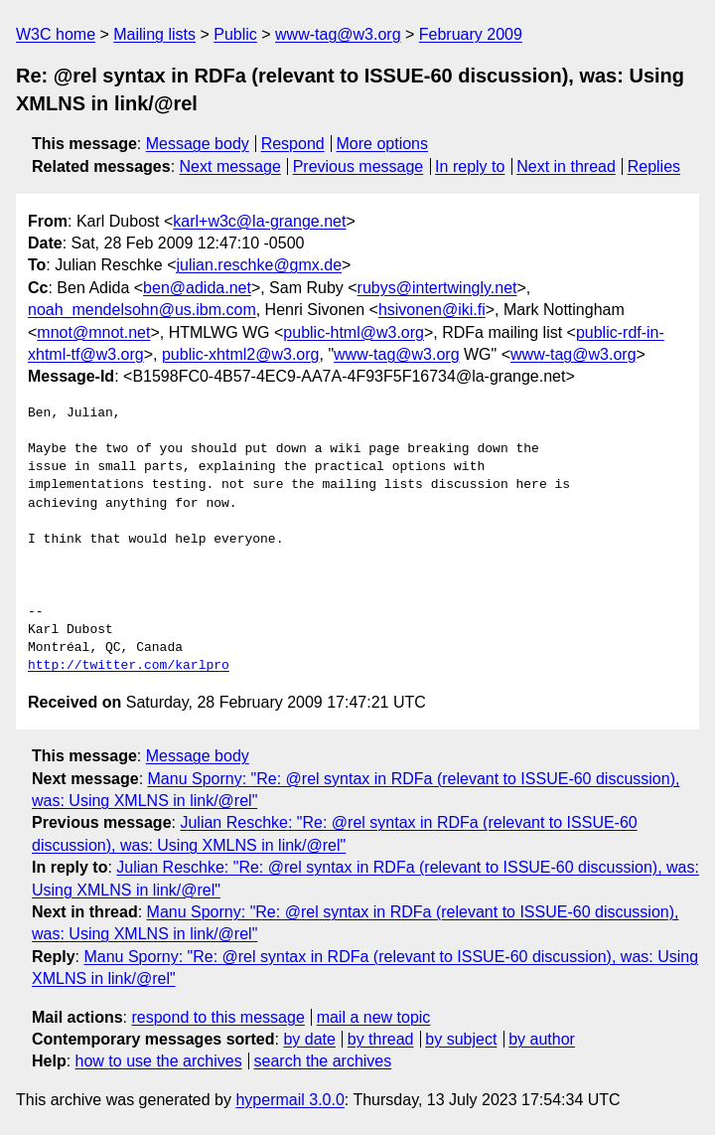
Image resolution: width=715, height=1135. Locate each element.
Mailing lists (154, 34)
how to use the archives (158, 1061)
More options (383, 143)
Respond (293, 143)
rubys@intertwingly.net (437, 287)
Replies (654, 166)
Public (235, 34)
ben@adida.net (197, 287)
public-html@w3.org (353, 332)
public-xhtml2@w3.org (241, 354)
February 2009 (470, 34)
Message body (197, 143)
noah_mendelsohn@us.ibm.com (142, 309)
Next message (230, 166)
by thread (381, 1039)
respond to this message (217, 1017)
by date (309, 1039)
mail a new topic (374, 1017)
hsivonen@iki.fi (432, 309)
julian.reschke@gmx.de (260, 264)
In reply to (469, 166)
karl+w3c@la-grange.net (259, 221)
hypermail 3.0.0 (289, 1099)
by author (541, 1039)
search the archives (323, 1061)
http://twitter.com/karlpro (128, 666)
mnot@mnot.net (93, 332)
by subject (461, 1039)
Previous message (358, 166)
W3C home (55, 34)
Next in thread (566, 166)
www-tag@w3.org (338, 34)
